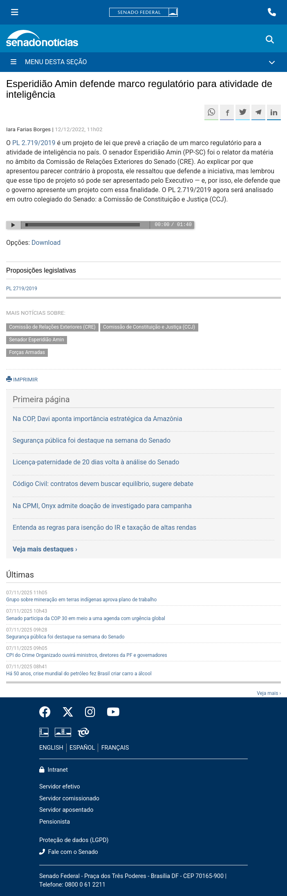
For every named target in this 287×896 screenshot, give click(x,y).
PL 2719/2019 (21, 288)
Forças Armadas (27, 353)
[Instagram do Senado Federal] (90, 712)
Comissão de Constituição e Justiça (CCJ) (149, 327)
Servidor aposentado (66, 809)
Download (46, 242)
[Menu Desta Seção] (143, 62)
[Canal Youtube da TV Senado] (110, 712)
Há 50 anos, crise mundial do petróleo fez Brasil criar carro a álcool (79, 673)
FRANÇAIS (115, 747)
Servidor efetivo (59, 786)
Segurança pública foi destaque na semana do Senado (65, 637)
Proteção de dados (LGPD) (74, 840)
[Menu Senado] (14, 12)
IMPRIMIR (22, 379)
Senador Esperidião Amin (36, 340)
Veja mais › (269, 693)
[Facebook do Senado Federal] (47, 712)
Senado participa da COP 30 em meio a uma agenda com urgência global (85, 618)
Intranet (53, 769)
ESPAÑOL (82, 747)
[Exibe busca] (270, 39)
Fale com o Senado (68, 852)
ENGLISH (51, 747)
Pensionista (54, 821)
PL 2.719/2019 (33, 143)
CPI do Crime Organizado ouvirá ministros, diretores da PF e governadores (86, 655)
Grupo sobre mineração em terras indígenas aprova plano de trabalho (81, 600)
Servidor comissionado (69, 798)
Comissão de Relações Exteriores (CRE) (52, 327)
